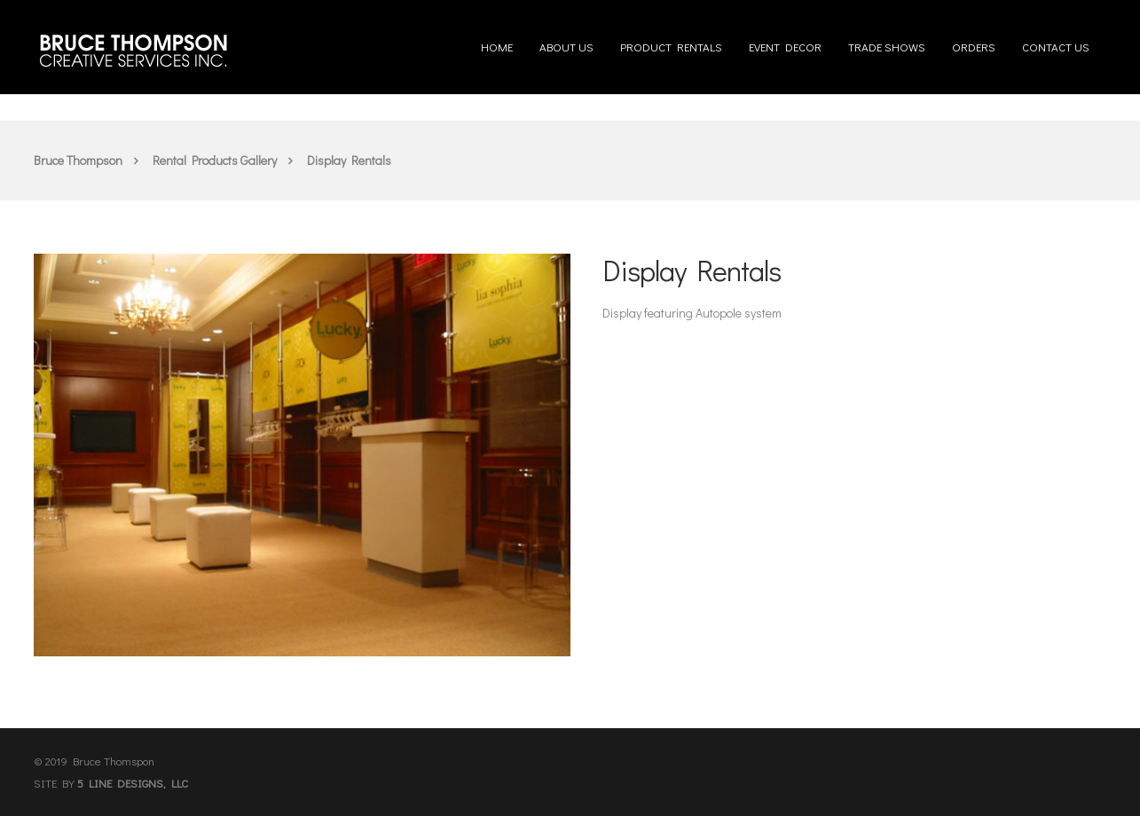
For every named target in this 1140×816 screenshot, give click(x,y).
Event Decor (785, 39)
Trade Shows (886, 39)
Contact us (1055, 39)
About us (566, 39)
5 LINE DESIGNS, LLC (132, 782)
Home (497, 39)
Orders (973, 39)
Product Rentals (671, 39)
